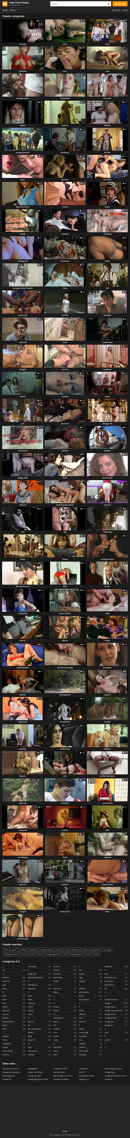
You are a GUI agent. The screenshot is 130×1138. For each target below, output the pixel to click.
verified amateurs (107, 776)
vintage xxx (23, 261)
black (65, 478)
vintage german (22, 152)
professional (22, 939)
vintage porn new (60, 1068)
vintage (22, 44)
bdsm (22, 559)
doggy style (23, 478)
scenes (65, 830)
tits (22, 532)
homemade (65, 98)
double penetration (65, 505)
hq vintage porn (8, 1076)
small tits (107, 369)
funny (107, 640)
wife (65, 586)
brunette (65, 803)
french (65, 207)
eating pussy (64, 695)
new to (23, 640)
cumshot (65, 234)
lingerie (107, 749)
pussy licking (107, 884)
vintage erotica (107, 559)
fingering (107, 532)
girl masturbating (65, 667)
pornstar (65, 423)
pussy (107, 396)
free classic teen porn (10, 1068)
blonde (65, 451)
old (107, 288)
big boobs (22, 722)
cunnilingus (23, 857)
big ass (65, 640)
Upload (120, 4)
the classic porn (22, 586)
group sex (65, 261)
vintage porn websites (11, 1072)
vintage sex (107, 423)
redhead (107, 857)
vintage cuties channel (22, 288)
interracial (22, 315)
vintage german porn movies (116, 1076)
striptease (22, 613)
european (107, 667)
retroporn (108, 1079)
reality (23, 234)
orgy (107, 613)
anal (107, 71)
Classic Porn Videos (35, 1072)
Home (5, 10)
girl (22, 423)
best (65, 342)
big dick (107, 451)
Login (125, 10)
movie (107, 207)
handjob (107, 315)
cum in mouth (65, 613)
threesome (22, 451)
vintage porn (33, 1068)
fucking (65, 396)
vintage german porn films (38, 1079)
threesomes (65, 722)
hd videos (107, 179)
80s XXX (82, 1072)
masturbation (23, 667)
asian (22, 179)
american (23, 803)
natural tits (65, 911)
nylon (107, 261)
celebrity (23, 71)
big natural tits (22, 207)
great (107, 586)
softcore (23, 342)
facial (65, 857)
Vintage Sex (7, 1079)
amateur (107, 505)
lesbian (107, 125)
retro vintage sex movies (62, 1076)
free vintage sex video (113, 1068)
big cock (22, 884)
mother (65, 125)
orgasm (107, 695)
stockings (107, 234)
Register (116, 10)
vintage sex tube (34, 1076)
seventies (23, 830)
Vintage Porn (84, 1079)
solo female (107, 803)
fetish (65, 559)
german (65, 179)
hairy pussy (65, 749)
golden (23, 695)
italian (23, 125)
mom (65, 44)
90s (65, 532)
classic (23, 396)
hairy (65, 288)
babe (107, 911)
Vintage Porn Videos (61, 1079)
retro (65, 71)
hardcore (65, 152)
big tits (23, 776)
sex (64, 776)
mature (65, 369)
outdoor (65, 315)
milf (107, 830)
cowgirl (23, 911)
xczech (107, 722)
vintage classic (22, 98)
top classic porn (59, 1072)
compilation (107, 342)
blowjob (22, 369)
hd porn (22, 505)
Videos (14, 10)
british (107, 152)
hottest (65, 884)
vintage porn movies (87, 1076)
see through (107, 478)
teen (107, 44)
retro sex (107, 98)
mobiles (22, 749)
